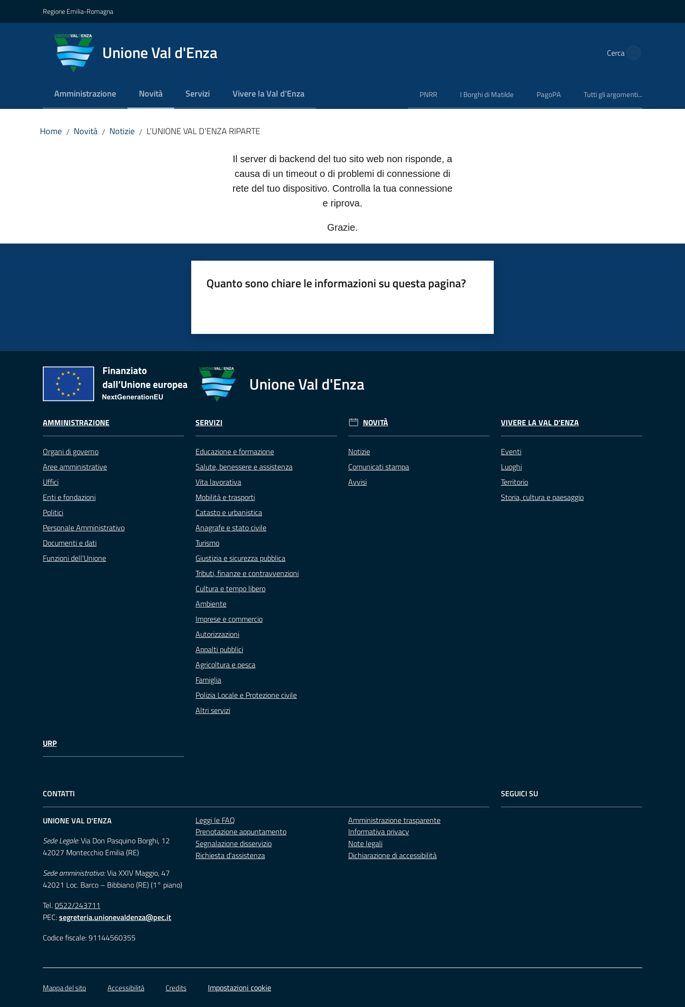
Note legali (365, 843)
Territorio (514, 482)
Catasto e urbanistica (229, 512)
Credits (176, 987)
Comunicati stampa (378, 466)
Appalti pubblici (219, 649)
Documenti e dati (70, 542)
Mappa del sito (64, 987)
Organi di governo (70, 451)
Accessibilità (126, 987)
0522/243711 (77, 905)
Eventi (511, 451)
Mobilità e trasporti (225, 497)
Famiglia (208, 679)
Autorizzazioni (217, 634)
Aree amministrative (75, 466)
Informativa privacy (378, 831)
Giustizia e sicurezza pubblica (240, 558)
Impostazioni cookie (239, 987)
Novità (86, 131)
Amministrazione (76, 422)
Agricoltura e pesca (225, 664)
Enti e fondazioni (69, 497)
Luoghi (511, 466)
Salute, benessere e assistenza (244, 466)
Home (51, 131)
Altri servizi (213, 710)
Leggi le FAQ (215, 820)
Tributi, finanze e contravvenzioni (247, 573)
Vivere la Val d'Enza (540, 422)
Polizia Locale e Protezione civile (246, 695)
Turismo (207, 542)
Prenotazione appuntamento (241, 831)
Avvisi (357, 482)
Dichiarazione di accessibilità (392, 855)
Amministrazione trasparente (394, 820)
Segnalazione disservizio (234, 843)
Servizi (209, 422)
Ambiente (211, 603)
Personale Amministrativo (84, 527)
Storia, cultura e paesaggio (542, 497)
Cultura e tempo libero (230, 588)
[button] (630, 52)
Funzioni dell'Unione (74, 558)
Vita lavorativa (218, 482)
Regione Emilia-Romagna (78, 11)
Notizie (122, 131)
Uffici (51, 482)
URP (50, 743)
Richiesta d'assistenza (230, 855)
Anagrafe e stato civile (231, 527)
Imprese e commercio (229, 619)
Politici (53, 512)
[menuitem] (85, 94)
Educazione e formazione (235, 451)
